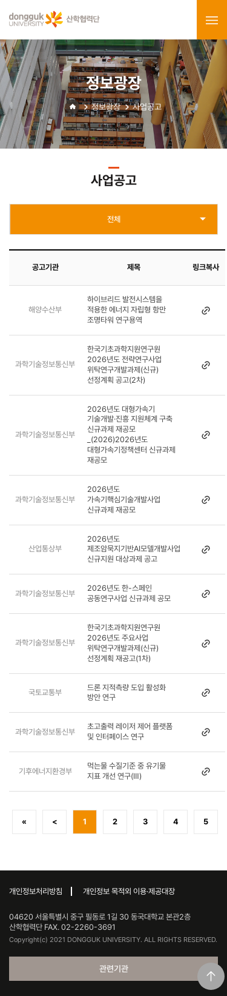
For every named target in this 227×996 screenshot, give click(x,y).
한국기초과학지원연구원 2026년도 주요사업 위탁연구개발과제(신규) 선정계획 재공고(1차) (123, 643)
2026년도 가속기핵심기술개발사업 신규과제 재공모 (123, 499)
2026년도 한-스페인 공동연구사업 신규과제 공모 (129, 593)
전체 (113, 219)
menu (212, 20)
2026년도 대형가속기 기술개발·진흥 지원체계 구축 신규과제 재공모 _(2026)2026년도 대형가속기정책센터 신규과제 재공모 (131, 435)
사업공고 (147, 107)
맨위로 (211, 976)
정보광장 (105, 107)
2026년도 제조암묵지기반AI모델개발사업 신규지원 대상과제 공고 (133, 549)
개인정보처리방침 (35, 891)
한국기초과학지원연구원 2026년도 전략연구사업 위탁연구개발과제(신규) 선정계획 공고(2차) (124, 365)
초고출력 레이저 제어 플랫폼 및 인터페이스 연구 (130, 731)
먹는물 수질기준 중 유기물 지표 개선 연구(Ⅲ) (126, 771)
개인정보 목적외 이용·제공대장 (129, 891)
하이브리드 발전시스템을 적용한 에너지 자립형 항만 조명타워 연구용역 (126, 310)
